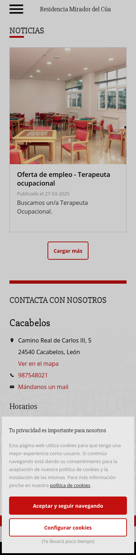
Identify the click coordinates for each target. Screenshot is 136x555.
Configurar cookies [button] (68, 527)
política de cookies (70, 485)
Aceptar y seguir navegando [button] (68, 505)
